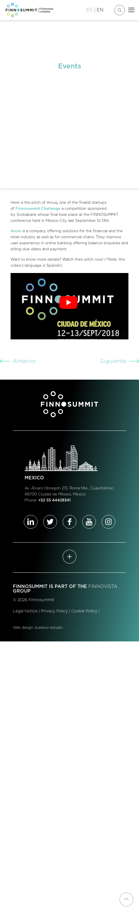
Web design (23, 627)
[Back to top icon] (126, 899)
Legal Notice (25, 611)
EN (100, 10)
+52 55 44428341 (54, 500)
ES (89, 10)
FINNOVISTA (103, 586)
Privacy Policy (54, 611)
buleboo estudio (49, 627)
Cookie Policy (84, 611)
